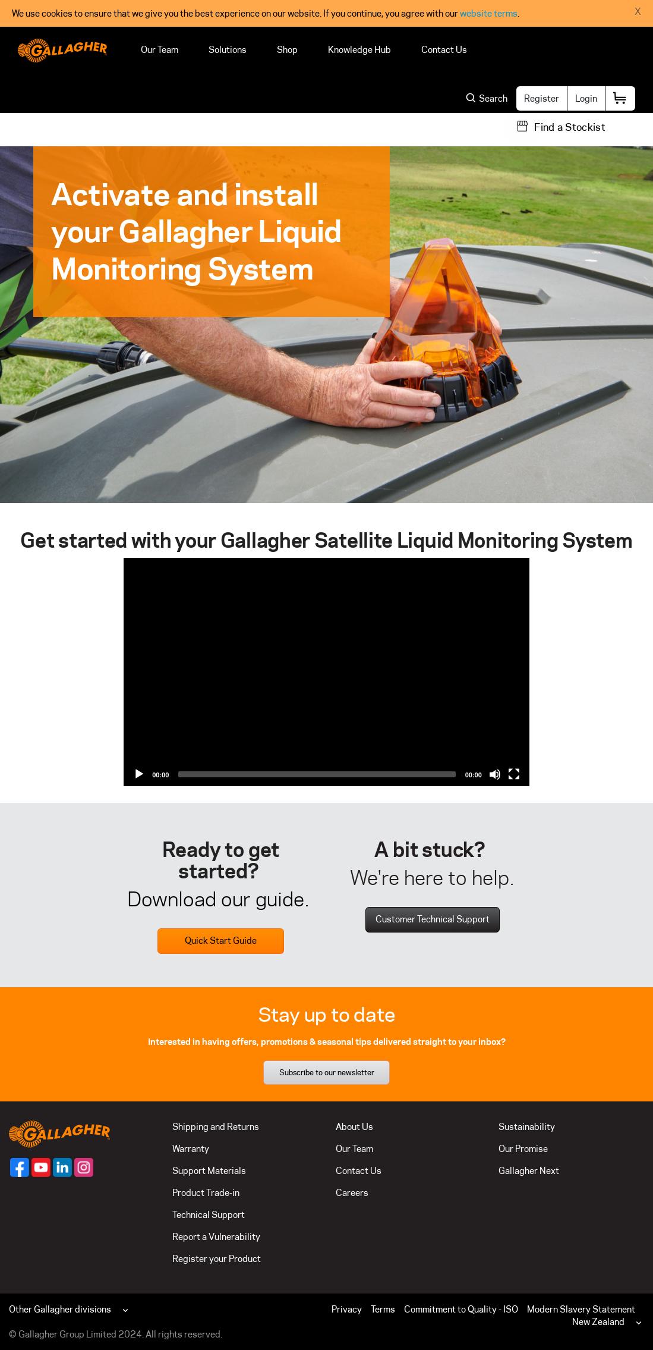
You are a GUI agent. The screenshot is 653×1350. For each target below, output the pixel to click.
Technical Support (208, 1214)
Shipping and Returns (215, 1126)
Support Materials (209, 1170)
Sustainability (527, 1126)
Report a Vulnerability (216, 1236)
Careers (352, 1192)
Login (586, 98)
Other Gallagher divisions (60, 1309)
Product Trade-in (205, 1192)
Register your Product (216, 1258)
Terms (383, 1309)
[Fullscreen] (514, 774)
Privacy (347, 1309)
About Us (354, 1126)
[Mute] (495, 774)
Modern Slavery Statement (581, 1309)
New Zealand (598, 1322)
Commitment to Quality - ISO (461, 1309)
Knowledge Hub (359, 49)
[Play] (139, 774)
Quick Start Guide (221, 940)
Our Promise (523, 1148)
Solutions (228, 49)
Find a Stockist (569, 127)
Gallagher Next (529, 1170)
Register (541, 98)
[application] (326, 672)
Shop (287, 49)
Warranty (190, 1148)
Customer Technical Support (433, 919)
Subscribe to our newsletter (326, 1072)
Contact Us (444, 49)
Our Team (159, 49)
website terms (489, 13)
